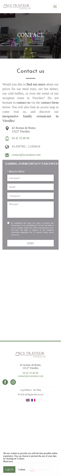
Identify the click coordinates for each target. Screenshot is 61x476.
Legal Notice (26, 389)
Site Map (37, 389)
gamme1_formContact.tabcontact (31, 163)
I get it (9, 469)
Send (30, 243)
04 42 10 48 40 (30, 373)
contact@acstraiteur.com (30, 376)
